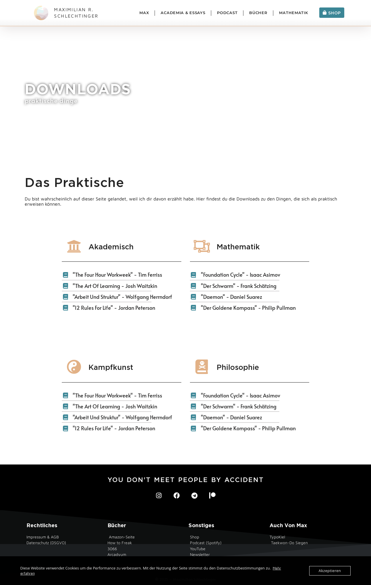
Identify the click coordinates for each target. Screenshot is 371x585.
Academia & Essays (183, 13)
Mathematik (293, 13)
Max (144, 13)
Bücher (258, 13)
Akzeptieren (330, 570)
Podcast (227, 13)
